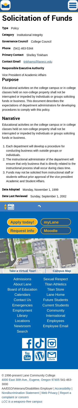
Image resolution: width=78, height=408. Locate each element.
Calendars (22, 295)
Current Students (55, 305)
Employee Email (55, 326)
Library (22, 316)
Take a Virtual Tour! (22, 271)
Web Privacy (49, 392)
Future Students (55, 300)
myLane (51, 222)
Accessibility (63, 388)
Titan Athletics (55, 284)
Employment (22, 310)
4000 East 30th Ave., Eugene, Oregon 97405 (30, 379)
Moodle (51, 231)
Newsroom (22, 326)
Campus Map (62, 271)
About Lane (22, 284)
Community (55, 310)
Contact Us (22, 300)
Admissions (22, 279)
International (55, 316)
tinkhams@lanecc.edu (38, 61)
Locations (22, 321)
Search (22, 331)
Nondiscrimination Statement (20, 392)
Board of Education (22, 289)
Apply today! (22, 222)
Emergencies (22, 305)
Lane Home (56, 295)
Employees (55, 321)
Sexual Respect (55, 279)
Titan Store (55, 289)
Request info (22, 231)
